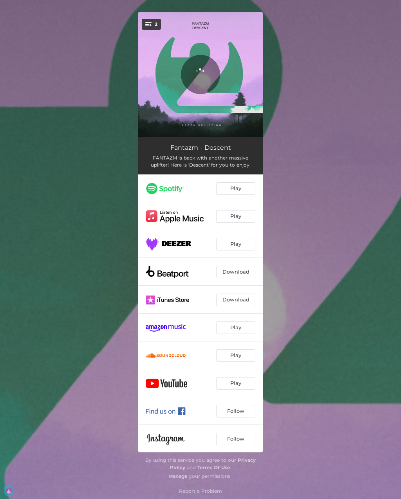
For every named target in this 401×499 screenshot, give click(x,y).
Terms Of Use (213, 467)
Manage (178, 476)
